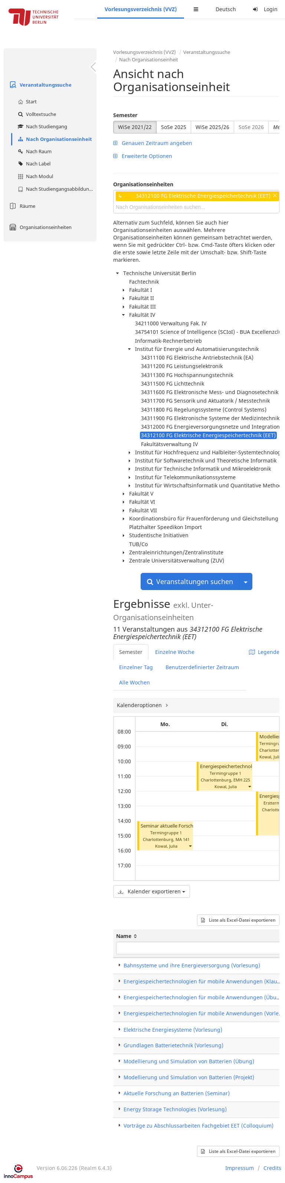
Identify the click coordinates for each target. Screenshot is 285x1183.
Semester (125, 115)
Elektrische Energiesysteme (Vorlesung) (173, 1029)
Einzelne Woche (174, 651)
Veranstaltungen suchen (190, 581)
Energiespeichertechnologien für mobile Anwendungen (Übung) (204, 997)
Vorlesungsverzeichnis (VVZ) (141, 9)
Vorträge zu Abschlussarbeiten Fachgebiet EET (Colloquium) (198, 1125)
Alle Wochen (134, 682)
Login (264, 9)
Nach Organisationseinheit (54, 139)
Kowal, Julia (166, 846)
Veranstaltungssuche (39, 84)
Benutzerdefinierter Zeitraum (202, 667)
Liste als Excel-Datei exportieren (238, 920)
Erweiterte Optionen (142, 155)
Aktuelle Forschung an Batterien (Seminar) (177, 1093)
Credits (272, 1167)
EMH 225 (241, 780)
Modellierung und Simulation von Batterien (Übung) (189, 1061)
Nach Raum (34, 151)
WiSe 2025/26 (212, 126)
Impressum (239, 1167)
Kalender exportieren (151, 891)
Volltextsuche (36, 114)
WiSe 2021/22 (135, 126)
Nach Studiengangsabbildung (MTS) (56, 189)
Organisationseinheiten (39, 227)
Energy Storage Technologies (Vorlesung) (175, 1109)
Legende (264, 651)
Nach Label (33, 163)
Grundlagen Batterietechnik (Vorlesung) (173, 1045)
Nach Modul (34, 176)
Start (26, 101)
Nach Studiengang (41, 126)
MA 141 (183, 839)
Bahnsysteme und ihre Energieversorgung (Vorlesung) (192, 965)
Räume (21, 206)
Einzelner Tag (136, 667)
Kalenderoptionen (140, 705)
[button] (190, 846)
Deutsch (226, 9)
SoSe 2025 (173, 126)
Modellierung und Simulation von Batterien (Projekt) (189, 1077)
